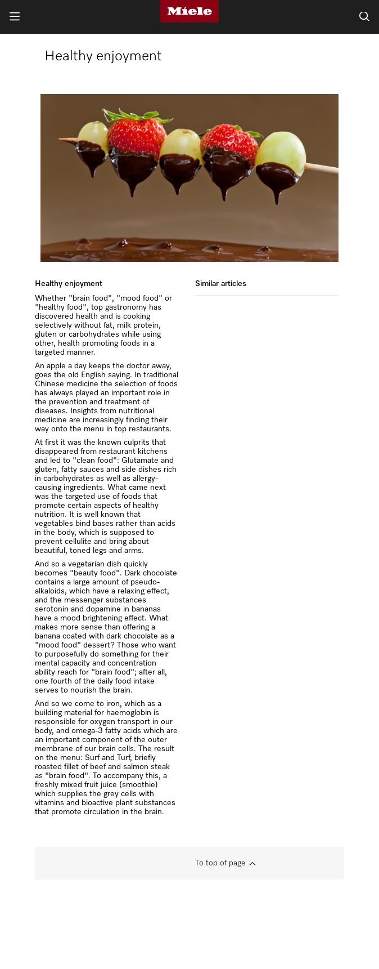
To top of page (220, 863)
